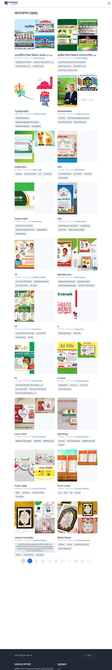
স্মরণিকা (18, 555)
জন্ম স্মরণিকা (77, 174)
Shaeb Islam (37, 222)
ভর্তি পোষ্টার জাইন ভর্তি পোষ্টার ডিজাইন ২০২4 (29, 385)
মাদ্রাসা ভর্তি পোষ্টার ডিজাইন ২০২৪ (26, 393)
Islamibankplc (42, 230)
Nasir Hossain (80, 277)
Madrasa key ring (89, 441)
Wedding (37, 441)
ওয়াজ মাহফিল (41, 333)
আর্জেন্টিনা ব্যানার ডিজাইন (23, 62)
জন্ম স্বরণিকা (87, 174)
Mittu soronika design (76, 230)
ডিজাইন (30, 337)
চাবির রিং (61, 445)
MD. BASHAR (37, 381)
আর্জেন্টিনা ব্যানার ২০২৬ (23, 66)
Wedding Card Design (23, 441)
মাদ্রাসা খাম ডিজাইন (30, 174)
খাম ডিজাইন (47, 174)
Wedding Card (48, 441)
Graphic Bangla (39, 58)
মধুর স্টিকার (26, 493)
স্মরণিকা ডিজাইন (28, 555)
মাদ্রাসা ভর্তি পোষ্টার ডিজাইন (38, 389)
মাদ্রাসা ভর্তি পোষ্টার (21, 389)
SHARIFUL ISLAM (38, 277)
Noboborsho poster (41, 281)
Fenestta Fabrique (82, 381)
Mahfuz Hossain (40, 114)
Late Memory (85, 226)
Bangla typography (22, 126)
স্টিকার (18, 493)
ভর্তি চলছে (62, 118)
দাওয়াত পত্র (73, 385)
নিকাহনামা (61, 544)
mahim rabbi (37, 170)
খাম (40, 174)
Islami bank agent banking (25, 230)
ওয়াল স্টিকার (19, 497)
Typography (36, 126)
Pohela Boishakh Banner (67, 285)
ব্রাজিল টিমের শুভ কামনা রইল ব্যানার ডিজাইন (72, 62)
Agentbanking (21, 234)
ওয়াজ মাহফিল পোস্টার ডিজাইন (25, 333)
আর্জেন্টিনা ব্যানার (38, 66)
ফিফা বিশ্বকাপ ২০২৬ (79, 66)
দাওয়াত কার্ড (83, 385)
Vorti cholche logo (22, 118)
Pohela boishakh (83, 281)
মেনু (60, 493)
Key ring (61, 441)
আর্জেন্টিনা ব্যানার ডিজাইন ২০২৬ (43, 62)
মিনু (71, 493)
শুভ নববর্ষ (33, 285)
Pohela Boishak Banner (67, 281)
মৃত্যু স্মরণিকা (62, 230)
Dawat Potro (63, 385)
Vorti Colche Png (80, 122)
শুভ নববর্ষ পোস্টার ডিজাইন (24, 281)
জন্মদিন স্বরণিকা (63, 178)
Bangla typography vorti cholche (27, 122)
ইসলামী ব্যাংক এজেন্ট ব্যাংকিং (24, 226)
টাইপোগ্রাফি (77, 333)
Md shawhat (80, 170)
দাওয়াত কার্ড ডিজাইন (65, 389)
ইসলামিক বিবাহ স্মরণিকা (82, 544)
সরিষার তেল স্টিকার (38, 493)
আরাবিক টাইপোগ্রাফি (65, 333)
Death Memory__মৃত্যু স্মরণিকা (68, 226)
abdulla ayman (80, 222)
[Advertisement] (56, 630)
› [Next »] (88, 561)
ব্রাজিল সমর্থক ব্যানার (65, 66)
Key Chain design (73, 441)
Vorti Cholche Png (65, 122)
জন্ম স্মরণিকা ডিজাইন (65, 174)
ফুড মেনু (77, 493)
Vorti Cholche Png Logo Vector (78, 118)
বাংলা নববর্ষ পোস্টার (21, 285)
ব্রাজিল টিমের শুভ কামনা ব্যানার (68, 70)
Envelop (19, 174)
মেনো (65, 493)
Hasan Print (36, 329)
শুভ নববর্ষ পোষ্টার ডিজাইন (86, 285)
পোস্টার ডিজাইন (20, 337)
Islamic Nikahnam (65, 548)
